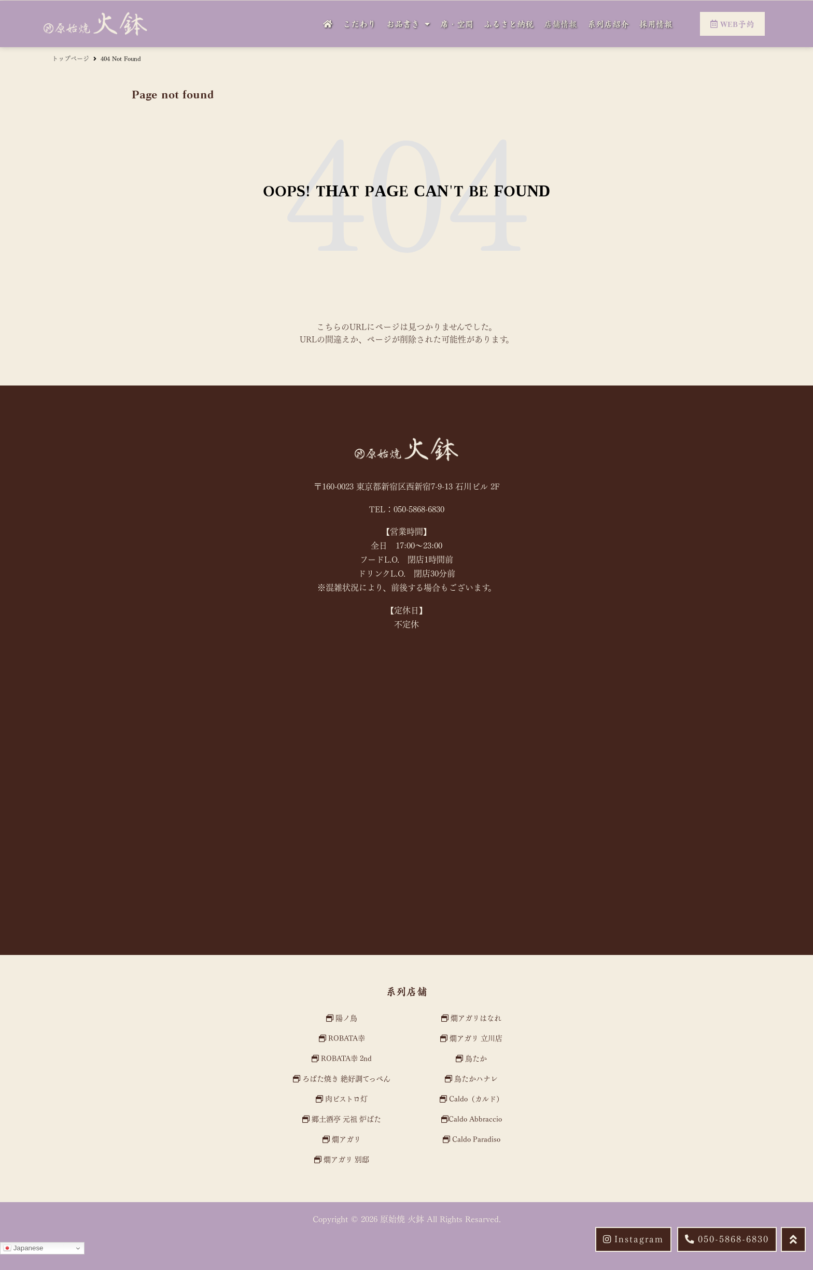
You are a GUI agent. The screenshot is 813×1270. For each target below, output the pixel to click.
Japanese (23, 1248)
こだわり (359, 24)
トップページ (70, 58)
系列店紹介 (608, 24)
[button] (727, 1239)
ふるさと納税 (509, 24)
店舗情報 (560, 24)
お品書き (408, 24)
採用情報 (655, 24)
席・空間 (456, 24)
